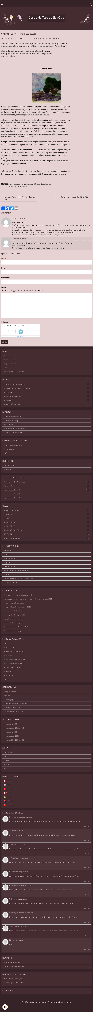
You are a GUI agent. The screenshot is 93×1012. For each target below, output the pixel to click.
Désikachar (7, 469)
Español (7, 789)
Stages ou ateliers (10, 364)
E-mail (3, 268)
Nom (2, 259)
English (7, 785)
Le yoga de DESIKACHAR (12, 404)
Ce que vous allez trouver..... (13, 445)
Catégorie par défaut (10, 692)
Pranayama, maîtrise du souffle (46, 384)
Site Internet (5, 278)
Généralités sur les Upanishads (46, 482)
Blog (5, 756)
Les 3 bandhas (9, 424)
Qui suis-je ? (8, 356)
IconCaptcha (20, 336)
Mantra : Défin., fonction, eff (13, 979)
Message (4, 287)
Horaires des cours (10, 360)
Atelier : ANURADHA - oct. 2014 (14, 372)
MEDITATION (46, 392)
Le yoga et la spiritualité (46, 538)
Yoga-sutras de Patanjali (46, 490)
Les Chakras (46, 400)
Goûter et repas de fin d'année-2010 (16, 704)
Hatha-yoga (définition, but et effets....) (46, 388)
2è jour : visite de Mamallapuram (14, 603)
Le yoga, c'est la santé (46, 510)
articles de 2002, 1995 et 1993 (14, 740)
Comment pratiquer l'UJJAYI (13, 432)
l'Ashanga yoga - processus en (14, 667)
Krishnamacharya (9, 465)
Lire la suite (86, 827)
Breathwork (14, 844)
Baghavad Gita (46, 486)
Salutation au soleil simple (13, 417)
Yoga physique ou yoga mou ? (14, 619)
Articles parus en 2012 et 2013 (14, 728)
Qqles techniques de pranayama (14, 428)
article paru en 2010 (10, 732)
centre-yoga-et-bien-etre (18, 817)
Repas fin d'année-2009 (12, 708)
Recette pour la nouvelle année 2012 (16, 627)
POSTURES (46, 518)
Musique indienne (46, 522)
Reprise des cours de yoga (13, 631)
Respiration (7, 562)
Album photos (8, 752)
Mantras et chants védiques (46, 396)
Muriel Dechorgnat (9, 39)
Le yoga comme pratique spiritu (14, 651)
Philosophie (8, 550)
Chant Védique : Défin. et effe (13, 983)
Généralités (7, 554)
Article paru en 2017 (10, 724)
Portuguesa (9, 805)
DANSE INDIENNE (46, 526)
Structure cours (9, 449)
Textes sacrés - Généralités (13, 494)
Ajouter (4, 342)
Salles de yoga (9, 700)
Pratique (6, 574)
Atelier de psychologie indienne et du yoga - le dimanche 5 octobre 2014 (28, 599)
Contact (6, 760)
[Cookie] (5, 1007)
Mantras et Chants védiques (46, 530)
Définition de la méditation (12, 962)
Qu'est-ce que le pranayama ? (14, 663)
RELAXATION (46, 514)
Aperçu (40, 290)
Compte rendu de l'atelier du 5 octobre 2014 (18, 595)
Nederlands (9, 801)
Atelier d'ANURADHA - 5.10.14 (13, 711)
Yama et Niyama (9, 566)
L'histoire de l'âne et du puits (13, 623)
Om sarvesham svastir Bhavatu (14, 659)
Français (8, 781)
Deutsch (8, 797)
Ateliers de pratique (10, 582)
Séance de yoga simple (11, 421)
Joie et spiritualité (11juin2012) (14, 615)
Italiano (7, 793)
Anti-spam (4, 322)
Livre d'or (7, 764)
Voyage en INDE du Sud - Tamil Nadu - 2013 (18, 578)
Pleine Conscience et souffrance (14, 966)
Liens (5, 768)
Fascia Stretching (16, 858)
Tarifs (6, 368)
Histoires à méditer (41, 39)
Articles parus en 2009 (11, 736)
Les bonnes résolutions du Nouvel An (16, 570)
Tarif (5, 453)
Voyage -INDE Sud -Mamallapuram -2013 (17, 607)
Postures (7, 696)
